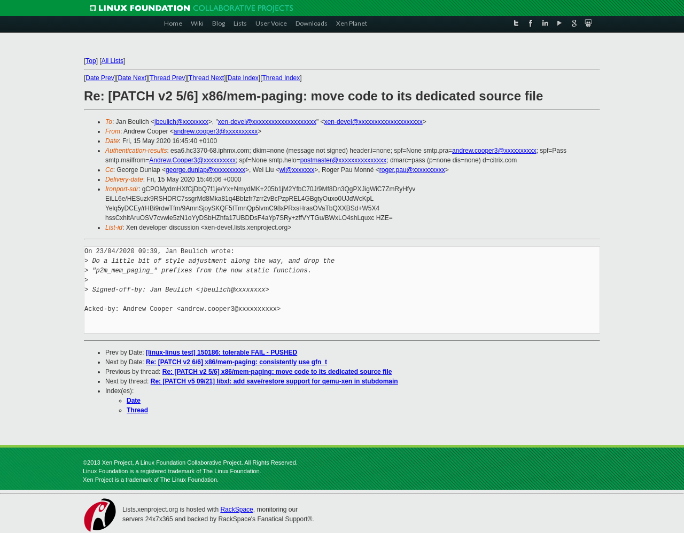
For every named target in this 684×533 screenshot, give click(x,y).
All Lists (112, 61)
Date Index (243, 78)
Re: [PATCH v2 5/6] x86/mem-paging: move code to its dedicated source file (277, 371)
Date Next (132, 78)
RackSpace (236, 509)
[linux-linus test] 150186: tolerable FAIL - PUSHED (221, 352)
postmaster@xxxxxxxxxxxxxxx (343, 160)
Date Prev (100, 78)
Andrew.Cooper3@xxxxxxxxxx (192, 160)
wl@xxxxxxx (297, 170)
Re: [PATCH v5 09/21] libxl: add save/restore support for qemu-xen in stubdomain (274, 381)
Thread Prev (167, 78)
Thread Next (206, 78)
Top (91, 61)
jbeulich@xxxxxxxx (181, 122)
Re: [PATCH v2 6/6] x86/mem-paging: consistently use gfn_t (236, 362)
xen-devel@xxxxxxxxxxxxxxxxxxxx (267, 122)
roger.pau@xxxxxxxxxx (412, 170)
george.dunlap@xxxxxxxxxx (205, 170)
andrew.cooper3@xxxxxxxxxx (216, 131)
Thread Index (281, 78)
